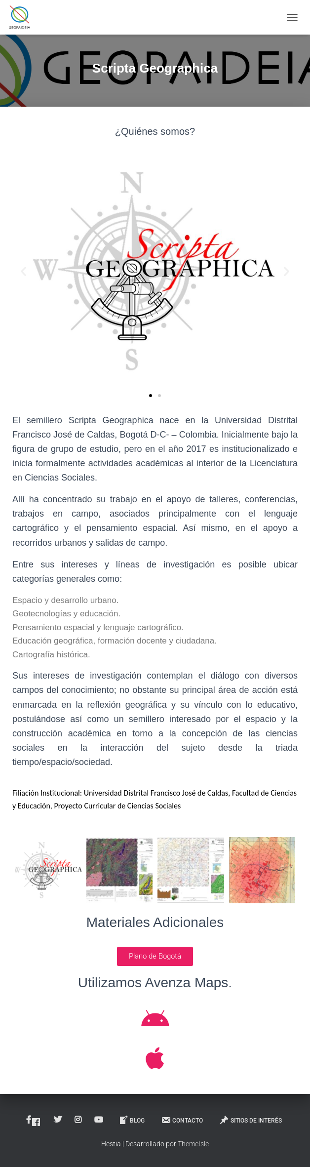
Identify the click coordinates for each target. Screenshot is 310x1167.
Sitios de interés (250, 1120)
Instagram (79, 1120)
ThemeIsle (193, 1144)
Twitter (58, 1120)
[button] (23, 271)
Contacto (182, 1120)
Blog (131, 1120)
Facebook (36, 1122)
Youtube (99, 1120)
